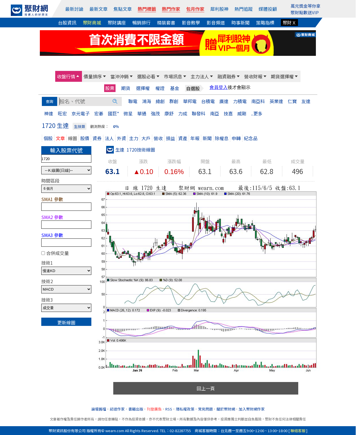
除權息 (222, 138)
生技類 (79, 126)
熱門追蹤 (243, 8)
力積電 (240, 101)
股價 (84, 138)
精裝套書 (166, 22)
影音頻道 (216, 22)
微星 (128, 113)
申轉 (236, 138)
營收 (158, 138)
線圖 (72, 138)
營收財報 (253, 76)
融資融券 (226, 76)
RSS (168, 409)
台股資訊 (67, 22)
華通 (141, 113)
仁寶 (292, 101)
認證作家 (117, 409)
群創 (173, 101)
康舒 (169, 113)
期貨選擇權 (282, 76)
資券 (97, 138)
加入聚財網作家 (252, 409)
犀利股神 (219, 8)
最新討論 (74, 8)
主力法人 (200, 76)
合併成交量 (57, 253)
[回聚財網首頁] (29, 10)
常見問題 (205, 409)
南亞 (214, 113)
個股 (48, 138)
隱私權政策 (185, 409)
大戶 (146, 138)
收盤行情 (66, 76)
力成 (182, 113)
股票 (109, 88)
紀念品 (251, 138)
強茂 (155, 113)
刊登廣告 (154, 409)
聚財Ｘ (289, 22)
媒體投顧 (268, 8)
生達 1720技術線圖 (130, 149)
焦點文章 (123, 8)
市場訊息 (173, 76)
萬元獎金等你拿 (305, 6)
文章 (60, 138)
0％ (116, 126)
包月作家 (195, 8)
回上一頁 (206, 388)
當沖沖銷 (119, 76)
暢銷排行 (141, 22)
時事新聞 (240, 22)
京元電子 (80, 113)
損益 (170, 138)
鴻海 (146, 101)
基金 (174, 88)
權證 (159, 88)
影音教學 (191, 22)
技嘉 (228, 113)
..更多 (256, 113)
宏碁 (98, 113)
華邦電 (190, 101)
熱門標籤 (147, 8)
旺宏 (62, 113)
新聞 (207, 138)
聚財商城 (92, 22)
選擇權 (143, 88)
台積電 (208, 101)
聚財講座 (117, 22)
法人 (109, 138)
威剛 (241, 113)
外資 (121, 138)
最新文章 (98, 8)
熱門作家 (171, 8)
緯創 (160, 101)
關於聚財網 (226, 409)
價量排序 (93, 76)
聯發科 (198, 113)
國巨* (113, 113)
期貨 (125, 88)
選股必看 (146, 76)
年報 (194, 138)
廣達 (224, 101)
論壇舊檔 (98, 409)
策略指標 (265, 22)
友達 (305, 101)
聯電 (132, 101)
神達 (48, 113)
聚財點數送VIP (305, 12)
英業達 (276, 101)
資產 (182, 138)
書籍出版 (135, 409)
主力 (133, 138)
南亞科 (258, 101)
